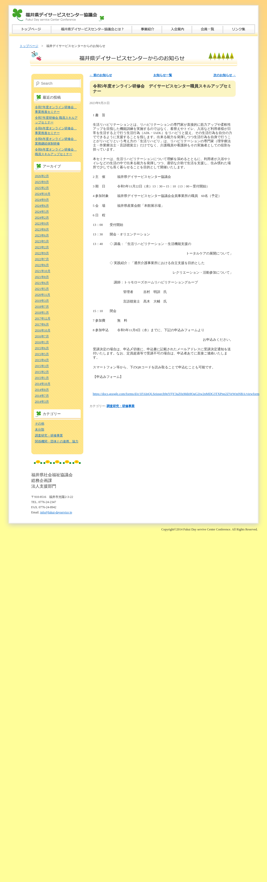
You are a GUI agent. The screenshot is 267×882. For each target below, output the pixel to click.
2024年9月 (42, 200)
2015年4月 (42, 360)
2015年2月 (42, 372)
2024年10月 (42, 194)
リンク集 (239, 29)
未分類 (39, 429)
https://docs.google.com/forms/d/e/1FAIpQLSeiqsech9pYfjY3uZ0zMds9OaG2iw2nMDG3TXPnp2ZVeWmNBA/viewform (176, 394)
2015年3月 (42, 366)
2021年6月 (42, 283)
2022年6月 (42, 265)
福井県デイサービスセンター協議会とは (91, 29)
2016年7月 (42, 336)
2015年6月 (42, 348)
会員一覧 (207, 29)
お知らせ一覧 (162, 75)
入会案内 (177, 29)
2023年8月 (42, 229)
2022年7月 (42, 259)
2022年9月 (42, 253)
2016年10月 (42, 330)
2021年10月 (42, 271)
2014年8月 (42, 390)
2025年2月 (42, 188)
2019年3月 (42, 301)
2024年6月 (42, 206)
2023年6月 (42, 235)
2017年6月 (42, 324)
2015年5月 (42, 354)
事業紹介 (147, 29)
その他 (39, 423)
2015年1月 (42, 378)
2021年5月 (42, 289)
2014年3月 (42, 401)
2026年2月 (42, 176)
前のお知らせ (101, 75)
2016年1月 (42, 342)
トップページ (31, 29)
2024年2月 (42, 217)
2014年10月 (42, 384)
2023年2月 (42, 247)
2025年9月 (42, 182)
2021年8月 (42, 277)
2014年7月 (42, 396)
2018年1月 (42, 312)
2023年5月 (42, 241)
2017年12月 (42, 318)
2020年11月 (42, 295)
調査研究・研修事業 (121, 406)
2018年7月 (42, 306)
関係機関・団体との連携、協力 (56, 441)
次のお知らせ (224, 75)
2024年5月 (42, 211)
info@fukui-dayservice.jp (56, 512)
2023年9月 (42, 223)
